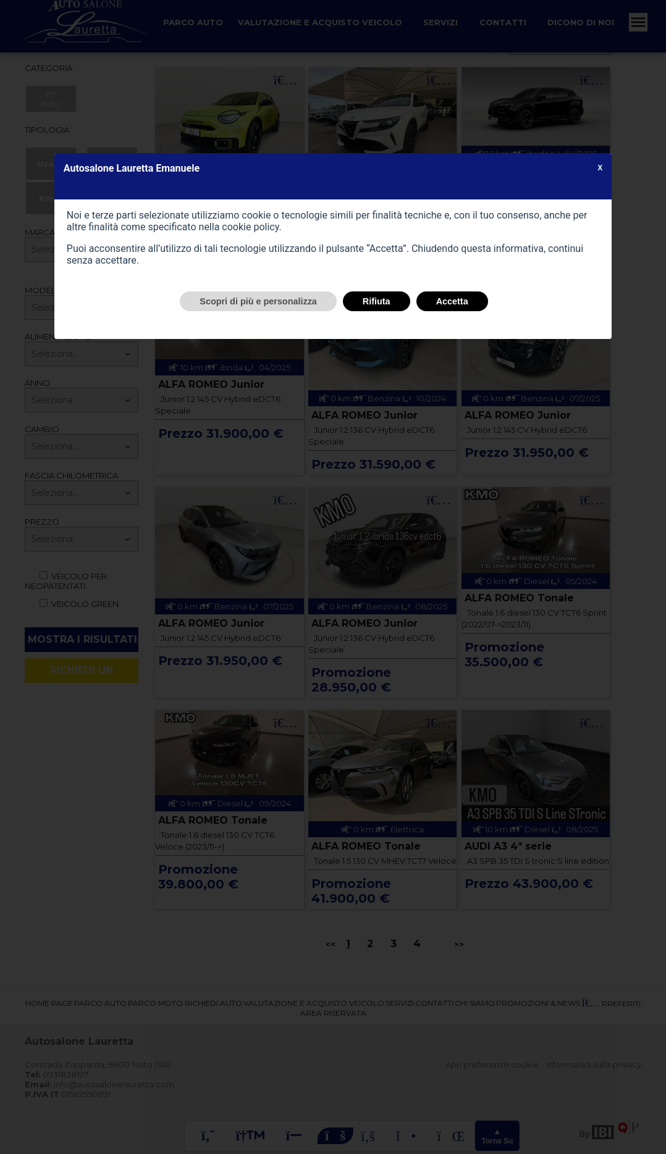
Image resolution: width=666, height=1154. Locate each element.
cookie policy (250, 227)
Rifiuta (376, 301)
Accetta (452, 301)
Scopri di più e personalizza (258, 301)
